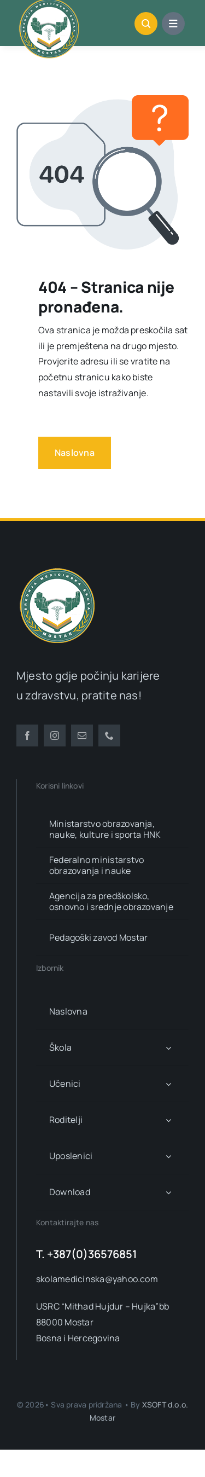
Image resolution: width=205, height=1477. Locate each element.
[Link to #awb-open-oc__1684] (173, 23)
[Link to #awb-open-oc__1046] (145, 23)
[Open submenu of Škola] (168, 1047)
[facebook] (27, 735)
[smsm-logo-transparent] (57, 569)
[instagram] (55, 735)
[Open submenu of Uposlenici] (168, 1156)
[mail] (82, 735)
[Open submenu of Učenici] (168, 1084)
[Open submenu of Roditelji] (168, 1120)
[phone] (109, 735)
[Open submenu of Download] (168, 1192)
